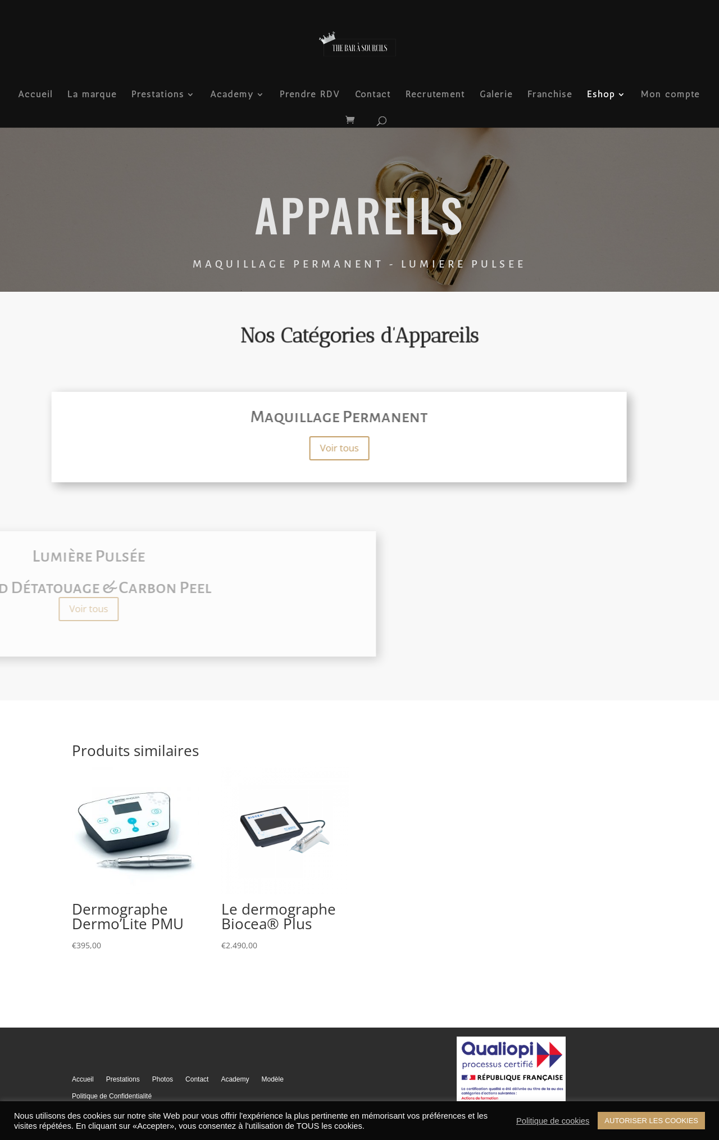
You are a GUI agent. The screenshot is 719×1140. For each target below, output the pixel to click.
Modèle (272, 1079)
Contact (373, 95)
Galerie (496, 95)
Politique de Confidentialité (112, 1096)
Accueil (35, 95)
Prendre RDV (310, 95)
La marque (92, 95)
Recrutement (435, 95)
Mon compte (670, 95)
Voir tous (226, 447)
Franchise (549, 95)
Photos (162, 1079)
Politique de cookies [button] (552, 1120)
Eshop (601, 95)
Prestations (157, 95)
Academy (232, 95)
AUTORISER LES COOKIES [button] (651, 1120)
